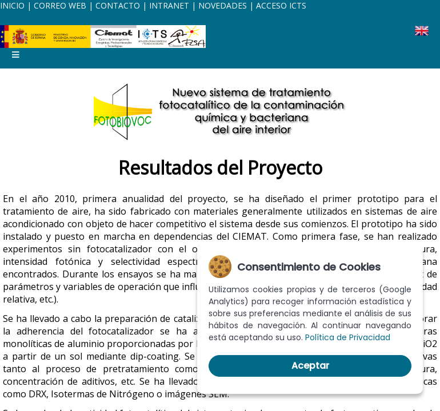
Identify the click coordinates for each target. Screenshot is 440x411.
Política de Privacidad (347, 337)
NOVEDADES (222, 5)
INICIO (12, 5)
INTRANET (169, 5)
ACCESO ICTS (281, 5)
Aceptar (310, 365)
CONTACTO (118, 5)
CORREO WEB (60, 5)
